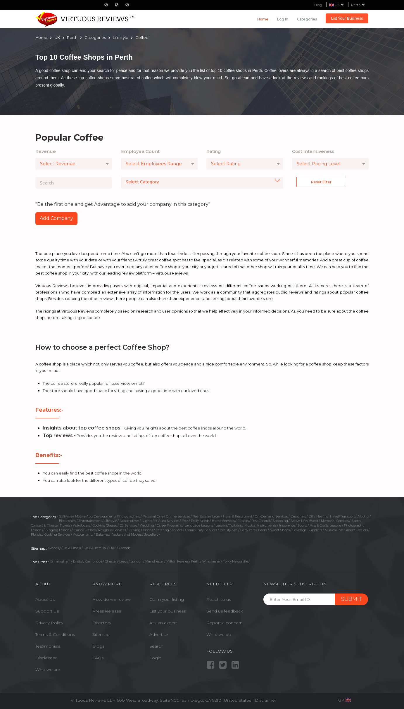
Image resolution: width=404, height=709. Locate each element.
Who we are (47, 669)
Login (155, 657)
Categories (307, 19)
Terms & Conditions (55, 634)
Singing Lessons (58, 530)
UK (86, 548)
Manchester (154, 561)
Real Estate (201, 516)
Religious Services (112, 530)
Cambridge (93, 561)
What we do (218, 634)
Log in (282, 19)
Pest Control (260, 521)
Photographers (128, 516)
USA (66, 548)
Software (65, 516)
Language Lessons (198, 525)
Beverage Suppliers (307, 530)
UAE (112, 548)
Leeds (123, 561)
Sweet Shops (280, 530)
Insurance (287, 525)
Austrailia (99, 548)
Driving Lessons (141, 530)
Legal (216, 516)
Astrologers (81, 525)
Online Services (178, 516)
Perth (358, 5)
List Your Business (347, 18)
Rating (213, 151)
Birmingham (60, 561)
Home (262, 19)
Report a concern (224, 622)
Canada (125, 548)
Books (262, 530)
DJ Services (128, 525)
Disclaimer (46, 657)
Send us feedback (224, 611)
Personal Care (153, 516)
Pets (185, 521)
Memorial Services (335, 521)
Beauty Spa (229, 530)
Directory (101, 622)
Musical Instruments (260, 525)
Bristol (78, 561)
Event (313, 521)
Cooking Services (57, 534)
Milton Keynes (177, 561)
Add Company (56, 218)
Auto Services (168, 521)
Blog (318, 5)
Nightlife (149, 521)
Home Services (223, 521)
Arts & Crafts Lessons (325, 525)
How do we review (111, 599)
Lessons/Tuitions (229, 525)
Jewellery (151, 534)
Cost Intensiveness (313, 151)
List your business (167, 611)
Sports (302, 525)
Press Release (106, 611)
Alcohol (363, 516)
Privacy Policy (49, 622)
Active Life (299, 521)
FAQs (97, 657)
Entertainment (90, 521)
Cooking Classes (105, 525)
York (226, 561)
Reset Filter (321, 182)
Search (156, 646)
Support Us (47, 611)
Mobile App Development (95, 516)
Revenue (45, 151)
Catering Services (169, 530)
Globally (55, 548)
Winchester (211, 561)
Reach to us (218, 599)
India (77, 548)
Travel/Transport (342, 516)
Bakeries (102, 534)
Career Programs (169, 525)
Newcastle (240, 561)
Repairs (243, 521)
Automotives (129, 521)
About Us (45, 599)
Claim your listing (166, 599)
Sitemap (101, 634)
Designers (298, 516)
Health (321, 516)
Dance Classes (85, 530)
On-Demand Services (271, 516)
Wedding (147, 525)
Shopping (280, 521)
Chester (111, 561)
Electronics (67, 521)
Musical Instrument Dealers (346, 530)
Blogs (98, 646)
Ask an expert (163, 622)
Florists (36, 534)
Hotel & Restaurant (237, 516)
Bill (311, 516)
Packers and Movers (126, 534)
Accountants (83, 534)
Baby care (247, 530)
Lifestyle (110, 521)
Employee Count (140, 151)
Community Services (201, 530)
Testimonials (47, 646)
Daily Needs (200, 521)
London (137, 561)
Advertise (158, 634)
